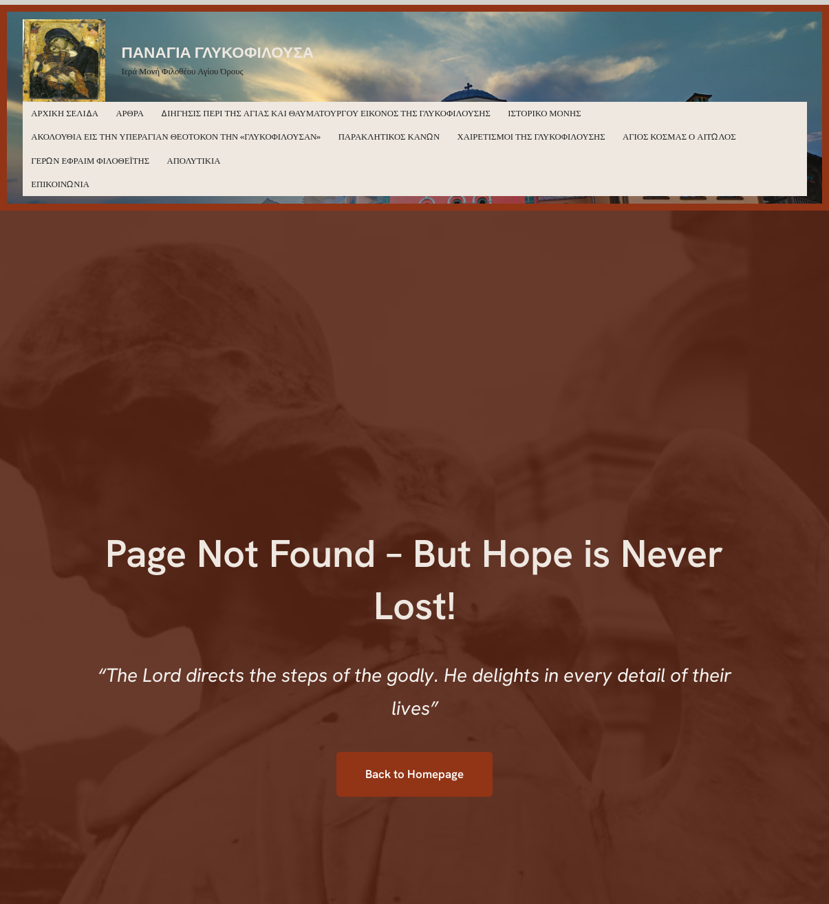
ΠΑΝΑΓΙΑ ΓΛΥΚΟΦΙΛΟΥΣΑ (218, 51)
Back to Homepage (414, 774)
